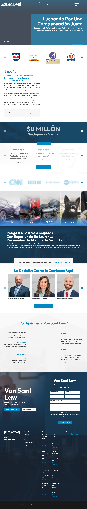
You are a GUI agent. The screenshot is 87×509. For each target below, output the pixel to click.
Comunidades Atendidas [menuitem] (38, 3)
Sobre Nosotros (27, 434)
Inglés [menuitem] (58, 3)
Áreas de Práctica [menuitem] (29, 3)
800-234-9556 (77, 5)
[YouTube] (77, 434)
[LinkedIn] (72, 434)
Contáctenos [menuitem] (63, 3)
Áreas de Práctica (28, 437)
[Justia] (74, 434)
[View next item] (82, 57)
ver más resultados (44, 143)
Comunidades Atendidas (29, 439)
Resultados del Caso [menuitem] (50, 3)
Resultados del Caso (28, 442)
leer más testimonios (43, 166)
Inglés (25, 445)
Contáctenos (27, 448)
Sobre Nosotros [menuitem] (21, 3)
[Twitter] (69, 434)
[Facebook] (67, 434)
